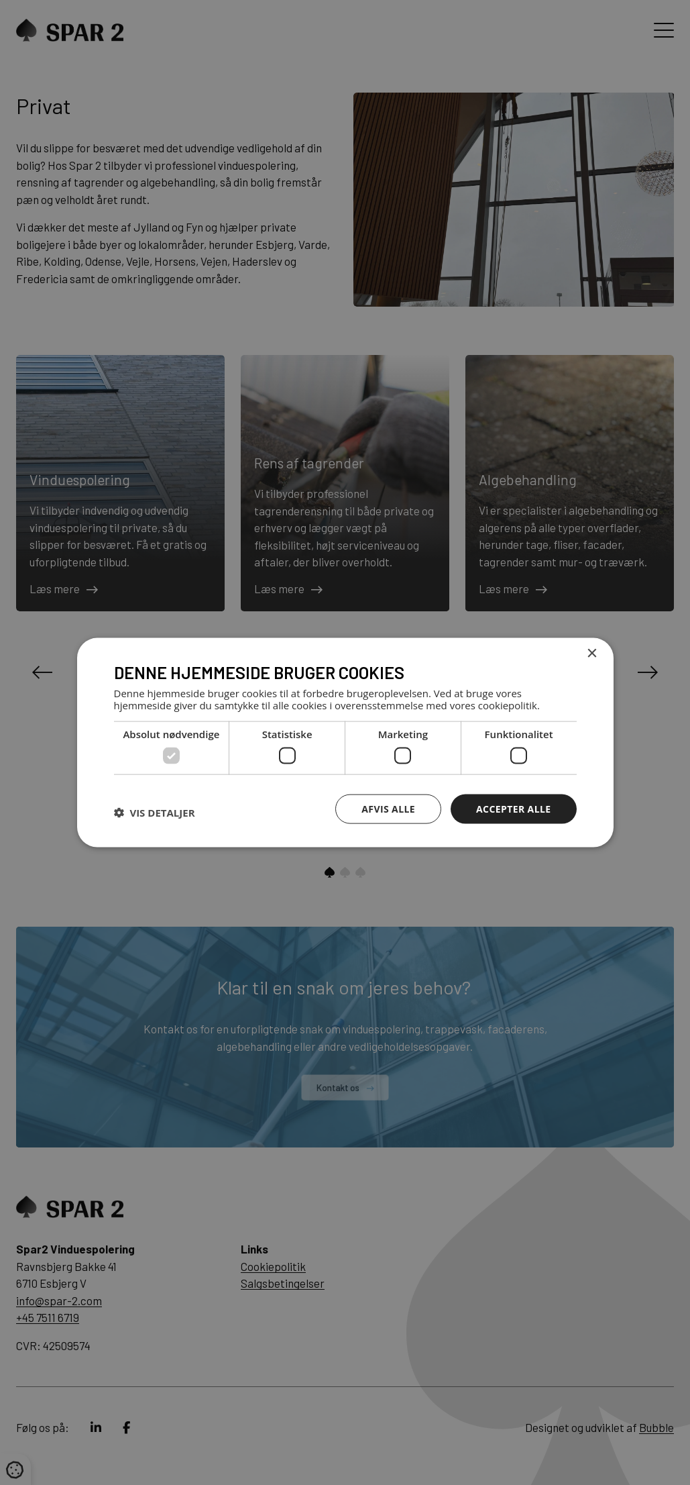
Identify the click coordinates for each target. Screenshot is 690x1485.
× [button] (592, 653)
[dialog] (345, 742)
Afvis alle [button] (388, 808)
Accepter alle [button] (513, 808)
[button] (154, 812)
